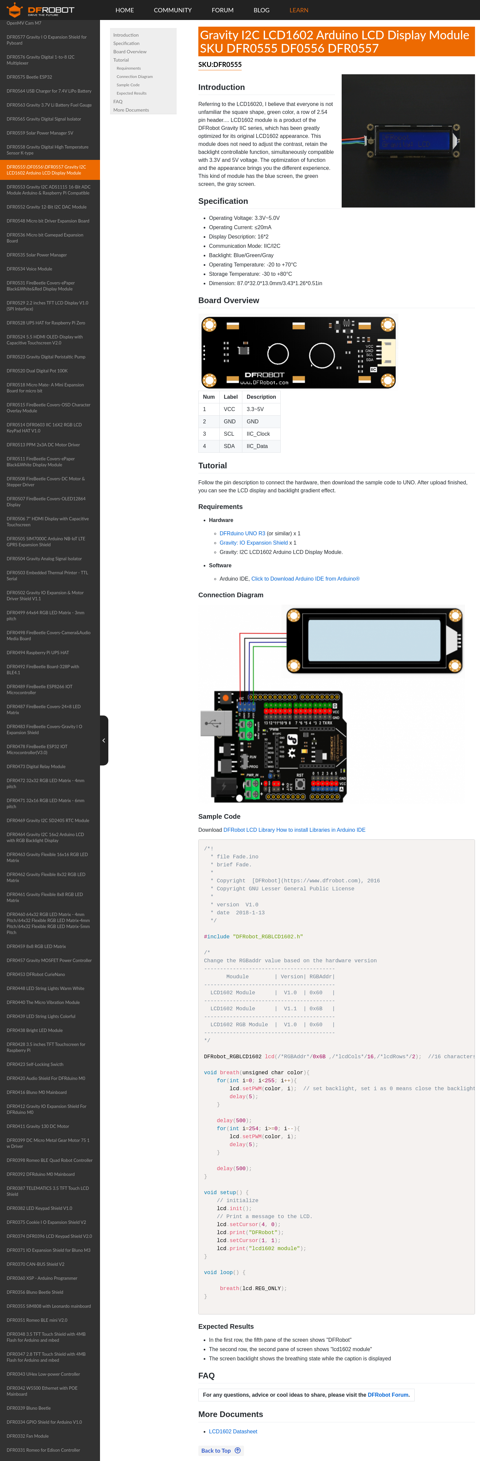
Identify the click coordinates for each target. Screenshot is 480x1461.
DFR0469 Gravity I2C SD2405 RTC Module (48, 820)
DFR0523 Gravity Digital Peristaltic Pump (46, 356)
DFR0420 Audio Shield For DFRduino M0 (46, 1078)
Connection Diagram (135, 76)
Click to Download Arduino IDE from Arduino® (305, 579)
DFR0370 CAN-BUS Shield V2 (35, 1264)
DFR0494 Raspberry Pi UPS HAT (38, 652)
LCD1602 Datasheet (233, 1431)
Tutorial (121, 60)
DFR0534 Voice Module (29, 268)
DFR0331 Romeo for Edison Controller (43, 1450)
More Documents (131, 110)
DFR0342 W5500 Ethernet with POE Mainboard (42, 1391)
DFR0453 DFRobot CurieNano (36, 974)
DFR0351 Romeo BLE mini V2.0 (37, 1320)
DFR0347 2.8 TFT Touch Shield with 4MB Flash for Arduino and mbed (46, 1357)
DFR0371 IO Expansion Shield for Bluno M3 (48, 1250)
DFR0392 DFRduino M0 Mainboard (41, 1174)
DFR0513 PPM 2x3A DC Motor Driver (43, 444)
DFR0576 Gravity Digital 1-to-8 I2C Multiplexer (41, 60)
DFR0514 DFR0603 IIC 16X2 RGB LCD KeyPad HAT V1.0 (44, 427)
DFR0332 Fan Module (28, 1436)
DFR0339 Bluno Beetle (29, 1408)
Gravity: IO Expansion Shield (254, 543)
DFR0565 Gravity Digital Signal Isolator (44, 119)
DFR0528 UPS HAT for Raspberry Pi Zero (46, 322)
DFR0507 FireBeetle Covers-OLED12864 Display (46, 501)
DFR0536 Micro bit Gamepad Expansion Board (45, 237)
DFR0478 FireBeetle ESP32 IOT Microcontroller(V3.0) (37, 749)
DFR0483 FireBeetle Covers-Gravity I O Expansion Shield (44, 729)
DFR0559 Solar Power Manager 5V (40, 133)
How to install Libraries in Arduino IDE (321, 830)
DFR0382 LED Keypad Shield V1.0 (39, 1208)
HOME (125, 10)
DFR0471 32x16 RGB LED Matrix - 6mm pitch (45, 803)
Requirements (129, 68)
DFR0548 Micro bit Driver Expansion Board (48, 221)
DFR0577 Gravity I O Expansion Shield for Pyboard (47, 40)
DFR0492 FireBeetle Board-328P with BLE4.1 (43, 669)
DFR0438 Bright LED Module (35, 1030)
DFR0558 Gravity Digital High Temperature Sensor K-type (48, 150)
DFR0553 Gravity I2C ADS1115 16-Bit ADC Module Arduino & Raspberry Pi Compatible (49, 190)
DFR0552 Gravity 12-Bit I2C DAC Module (47, 207)
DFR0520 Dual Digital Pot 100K (37, 370)
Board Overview (130, 51)
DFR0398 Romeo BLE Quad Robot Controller (50, 1160)
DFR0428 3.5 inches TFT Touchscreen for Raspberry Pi (46, 1047)
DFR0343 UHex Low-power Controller (43, 1374)
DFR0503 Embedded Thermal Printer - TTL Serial (47, 575)
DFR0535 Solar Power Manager (37, 254)
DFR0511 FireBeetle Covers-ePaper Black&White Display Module (41, 461)
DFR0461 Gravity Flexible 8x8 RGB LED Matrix (45, 897)
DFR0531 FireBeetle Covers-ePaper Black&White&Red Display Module (41, 285)
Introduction (126, 35)
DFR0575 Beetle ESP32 (29, 77)
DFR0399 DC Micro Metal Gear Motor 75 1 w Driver (48, 1143)
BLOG (262, 10)
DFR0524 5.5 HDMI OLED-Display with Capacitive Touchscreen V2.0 (45, 339)
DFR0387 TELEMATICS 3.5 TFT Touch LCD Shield (48, 1191)
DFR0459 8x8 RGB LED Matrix (36, 946)
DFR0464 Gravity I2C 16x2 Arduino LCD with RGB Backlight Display (45, 837)
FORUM (223, 10)
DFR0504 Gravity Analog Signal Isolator (44, 558)
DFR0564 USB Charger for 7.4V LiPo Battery (49, 91)
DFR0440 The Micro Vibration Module (43, 1002)
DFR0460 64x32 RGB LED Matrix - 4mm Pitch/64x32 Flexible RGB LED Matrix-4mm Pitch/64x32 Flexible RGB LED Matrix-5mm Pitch (48, 923)
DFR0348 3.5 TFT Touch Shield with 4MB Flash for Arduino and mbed (46, 1337)
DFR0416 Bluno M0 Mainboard (37, 1092)
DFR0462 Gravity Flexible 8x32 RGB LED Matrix (46, 877)
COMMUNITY (173, 10)
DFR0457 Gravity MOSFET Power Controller (49, 960)
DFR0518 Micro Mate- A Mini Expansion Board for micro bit (45, 387)
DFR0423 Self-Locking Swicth (35, 1064)
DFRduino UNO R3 (242, 533)
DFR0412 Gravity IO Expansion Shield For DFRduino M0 (46, 1109)
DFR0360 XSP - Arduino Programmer (42, 1278)
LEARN (299, 10)
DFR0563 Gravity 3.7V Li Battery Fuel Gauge (49, 105)
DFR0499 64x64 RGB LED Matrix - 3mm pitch (45, 615)
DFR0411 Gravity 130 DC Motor (38, 1126)
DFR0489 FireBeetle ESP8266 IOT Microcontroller (39, 689)
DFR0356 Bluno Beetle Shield (35, 1292)
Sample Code (128, 84)
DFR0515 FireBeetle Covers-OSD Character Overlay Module (48, 407)
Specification (126, 43)
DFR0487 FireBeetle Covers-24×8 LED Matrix (44, 709)
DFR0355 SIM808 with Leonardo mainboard (49, 1306)
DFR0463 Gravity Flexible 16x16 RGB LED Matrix (47, 857)
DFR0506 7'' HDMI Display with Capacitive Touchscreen (48, 521)
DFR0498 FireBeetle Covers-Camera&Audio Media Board (49, 635)
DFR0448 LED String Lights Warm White (45, 988)
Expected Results (132, 93)
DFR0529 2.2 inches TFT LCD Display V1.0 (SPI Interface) (47, 305)
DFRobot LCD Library (249, 830)
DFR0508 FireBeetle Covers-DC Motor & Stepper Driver (46, 481)
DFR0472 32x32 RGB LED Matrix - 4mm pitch (45, 783)
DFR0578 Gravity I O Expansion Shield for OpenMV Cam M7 (47, 20)
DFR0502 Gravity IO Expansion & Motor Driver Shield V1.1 (45, 595)
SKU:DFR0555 (220, 64)
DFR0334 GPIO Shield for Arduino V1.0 (44, 1422)
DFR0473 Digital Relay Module (36, 766)
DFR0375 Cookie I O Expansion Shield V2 (46, 1222)
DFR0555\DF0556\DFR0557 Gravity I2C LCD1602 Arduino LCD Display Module (46, 170)
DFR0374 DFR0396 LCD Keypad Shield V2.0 (49, 1236)
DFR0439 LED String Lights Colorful (41, 1016)
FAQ (118, 101)
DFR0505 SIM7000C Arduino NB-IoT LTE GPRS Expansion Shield (46, 541)
